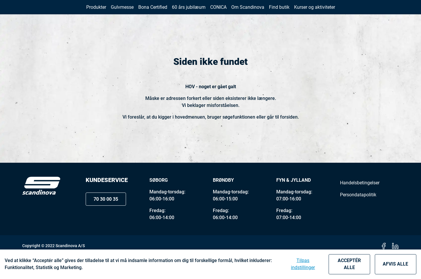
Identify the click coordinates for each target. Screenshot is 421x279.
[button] (385, 11)
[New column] (41, 11)
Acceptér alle (349, 264)
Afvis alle (395, 264)
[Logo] (41, 208)
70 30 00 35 (343, 11)
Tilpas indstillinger (303, 264)
